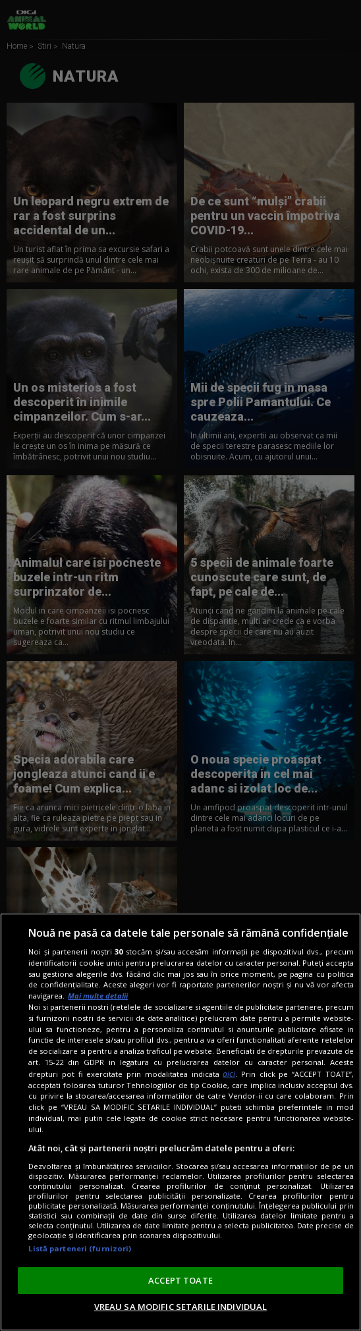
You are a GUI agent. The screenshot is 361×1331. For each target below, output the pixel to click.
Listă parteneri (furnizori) (79, 1248)
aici (229, 1074)
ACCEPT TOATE (180, 1280)
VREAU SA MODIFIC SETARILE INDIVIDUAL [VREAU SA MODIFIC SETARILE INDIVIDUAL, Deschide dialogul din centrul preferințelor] (180, 1307)
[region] (180, 1122)
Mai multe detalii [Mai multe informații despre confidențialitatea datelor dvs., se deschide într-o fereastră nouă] (98, 996)
